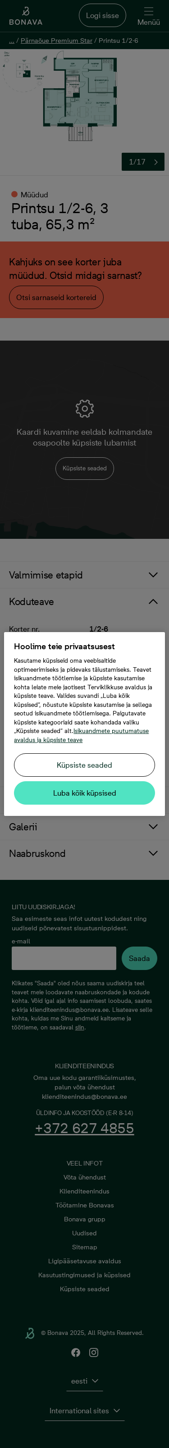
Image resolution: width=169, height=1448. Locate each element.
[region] (84, 724)
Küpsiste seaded (84, 765)
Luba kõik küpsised (84, 792)
